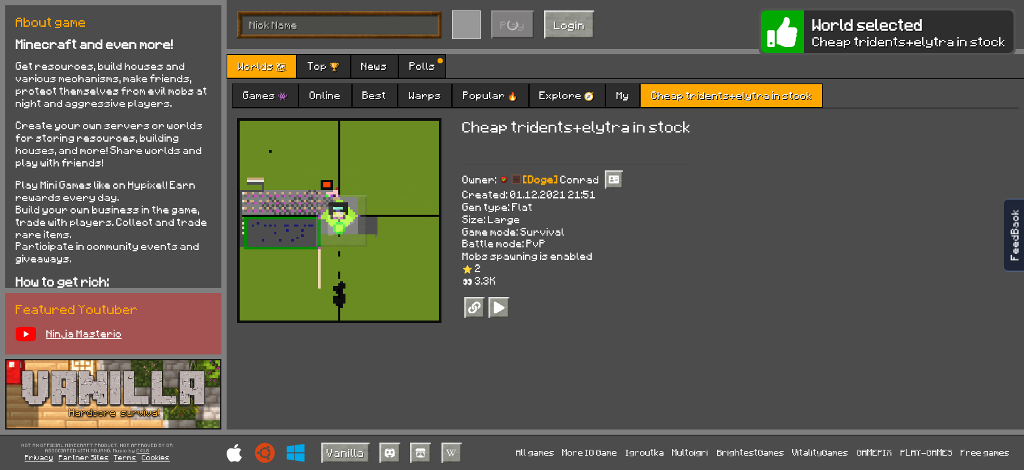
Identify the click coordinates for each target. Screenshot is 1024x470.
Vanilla (345, 452)
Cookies (156, 457)
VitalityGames (820, 452)
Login (569, 25)
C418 (143, 451)
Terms (125, 457)
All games (535, 452)
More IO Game (589, 452)
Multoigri (690, 452)
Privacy (39, 457)
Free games (985, 452)
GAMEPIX (874, 452)
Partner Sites (84, 457)
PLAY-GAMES (927, 452)
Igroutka (645, 452)
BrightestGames (750, 452)
